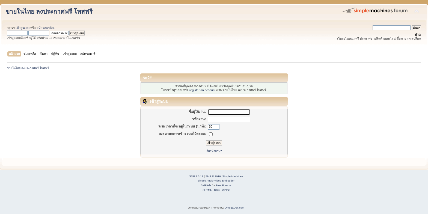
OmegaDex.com (234, 207)
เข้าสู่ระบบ (22, 27)
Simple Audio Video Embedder (216, 180)
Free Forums (223, 185)
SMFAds (206, 185)
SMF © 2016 (213, 176)
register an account (202, 90)
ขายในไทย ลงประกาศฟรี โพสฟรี (49, 11)
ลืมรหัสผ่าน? (214, 151)
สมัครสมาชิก (45, 27)
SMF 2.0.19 (196, 176)
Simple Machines (232, 176)
